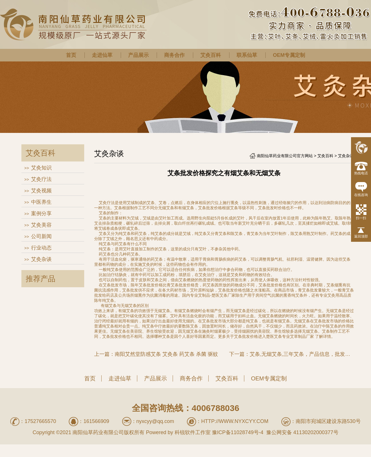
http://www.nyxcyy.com (235, 421)
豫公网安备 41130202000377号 (301, 432)
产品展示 (138, 55)
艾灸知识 (41, 168)
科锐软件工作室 (193, 432)
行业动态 (41, 248)
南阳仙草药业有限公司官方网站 (285, 155)
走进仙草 (102, 55)
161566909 (96, 421)
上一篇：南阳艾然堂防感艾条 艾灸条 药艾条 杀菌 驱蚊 (156, 354)
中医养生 (41, 202)
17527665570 (40, 421)
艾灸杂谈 (41, 259)
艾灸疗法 (41, 179)
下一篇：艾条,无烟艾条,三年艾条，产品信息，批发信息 (291, 354)
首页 (71, 55)
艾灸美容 (41, 225)
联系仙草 (247, 55)
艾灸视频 (41, 190)
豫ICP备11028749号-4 (237, 432)
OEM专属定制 (289, 55)
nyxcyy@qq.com (155, 421)
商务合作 (174, 55)
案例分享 (41, 213)
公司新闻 (41, 236)
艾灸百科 (210, 55)
